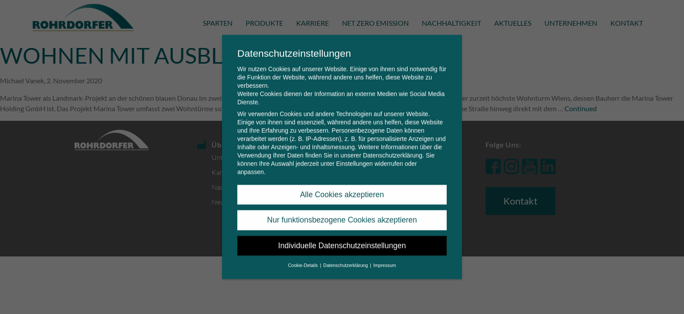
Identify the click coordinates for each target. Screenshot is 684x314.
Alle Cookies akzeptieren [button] (342, 188)
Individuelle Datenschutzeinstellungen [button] (342, 239)
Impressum (384, 259)
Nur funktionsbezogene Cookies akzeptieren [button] (342, 214)
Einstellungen (354, 157)
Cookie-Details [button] (303, 259)
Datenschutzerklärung (392, 149)
